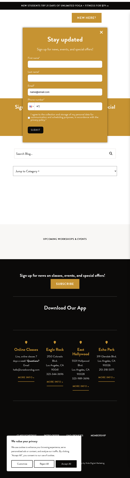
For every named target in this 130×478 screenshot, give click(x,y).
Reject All (44, 464)
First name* (34, 58)
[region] (44, 453)
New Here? (86, 17)
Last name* (33, 72)
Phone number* (36, 99)
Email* (31, 85)
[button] (31, 106)
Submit (35, 130)
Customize (22, 464)
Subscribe (65, 284)
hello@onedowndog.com (26, 370)
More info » (26, 377)
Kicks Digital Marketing (95, 463)
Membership (98, 435)
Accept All (66, 464)
